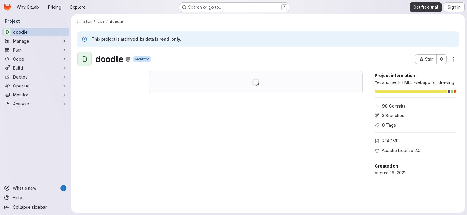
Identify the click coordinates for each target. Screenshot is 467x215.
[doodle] (35, 32)
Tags (385, 125)
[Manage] (35, 41)
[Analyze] (35, 103)
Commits (390, 105)
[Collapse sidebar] (35, 207)
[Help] (35, 198)
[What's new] (35, 188)
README (386, 140)
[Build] (35, 68)
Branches (389, 115)
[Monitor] (35, 94)
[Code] (35, 59)
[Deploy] (35, 77)
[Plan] (35, 50)
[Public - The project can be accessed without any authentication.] (128, 59)
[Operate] (35, 86)
